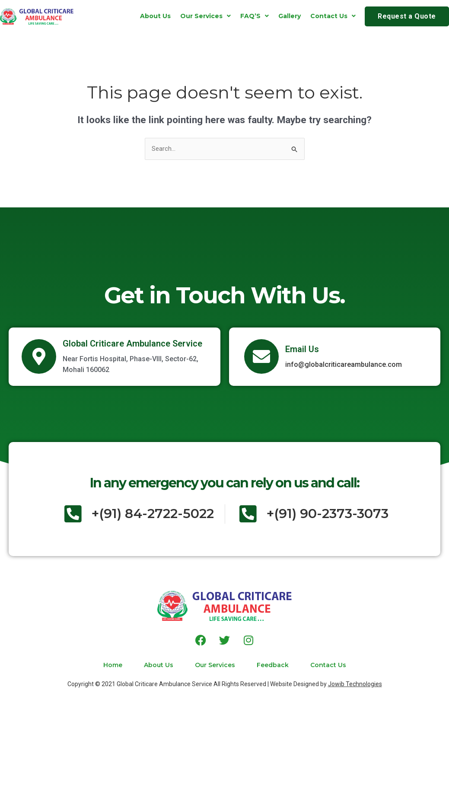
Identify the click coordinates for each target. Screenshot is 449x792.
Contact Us (333, 16)
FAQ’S (254, 16)
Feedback (273, 665)
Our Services (205, 16)
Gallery (289, 16)
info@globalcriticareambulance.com (343, 364)
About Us (155, 16)
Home (112, 665)
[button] (205, 15)
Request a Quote (407, 16)
